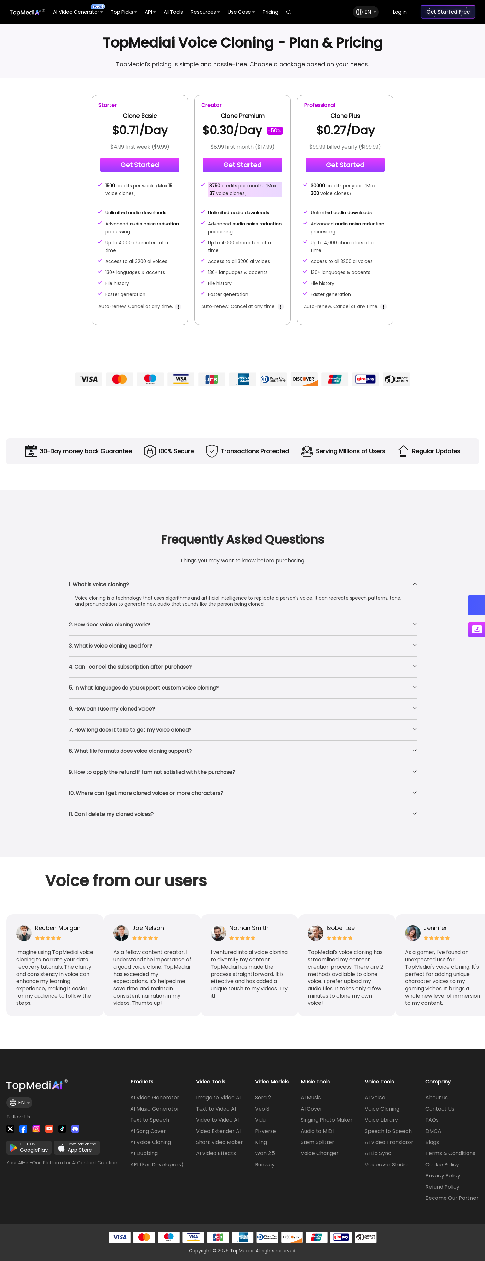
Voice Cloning (382, 1109)
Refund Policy (442, 1187)
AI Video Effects (216, 1153)
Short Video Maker (219, 1142)
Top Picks (124, 11)
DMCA (433, 1131)
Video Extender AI (218, 1131)
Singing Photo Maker (326, 1120)
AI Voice (375, 1097)
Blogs (432, 1142)
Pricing (270, 11)
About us (436, 1097)
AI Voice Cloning (150, 1142)
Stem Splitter (317, 1142)
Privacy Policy (442, 1175)
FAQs (432, 1120)
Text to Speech (149, 1120)
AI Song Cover (148, 1131)
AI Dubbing (144, 1153)
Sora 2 (263, 1097)
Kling (261, 1142)
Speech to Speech (388, 1131)
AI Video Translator (389, 1142)
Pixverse (265, 1131)
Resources (205, 11)
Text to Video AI (216, 1109)
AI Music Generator (154, 1109)
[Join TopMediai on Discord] (75, 1129)
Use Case (241, 11)
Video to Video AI (217, 1120)
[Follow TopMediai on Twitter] (10, 1129)
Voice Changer (320, 1153)
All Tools (173, 11)
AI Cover (311, 1109)
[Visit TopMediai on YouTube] (49, 1129)
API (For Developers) (157, 1164)
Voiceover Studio (386, 1164)
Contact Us (439, 1109)
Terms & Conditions (450, 1153)
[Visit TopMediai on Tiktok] (62, 1129)
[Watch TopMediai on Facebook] (23, 1129)
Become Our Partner (452, 1198)
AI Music (311, 1097)
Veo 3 (262, 1109)
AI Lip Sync (378, 1153)
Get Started (140, 164)
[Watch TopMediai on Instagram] (36, 1129)
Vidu (260, 1120)
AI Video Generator (78, 9)
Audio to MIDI (317, 1131)
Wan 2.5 (265, 1153)
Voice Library (381, 1120)
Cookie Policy (442, 1164)
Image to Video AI (218, 1097)
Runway (265, 1164)
